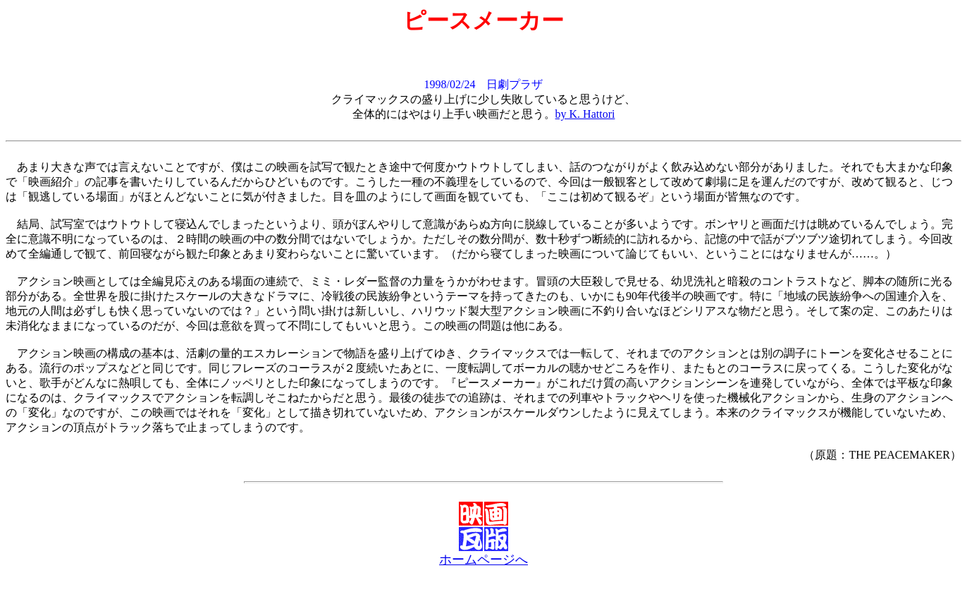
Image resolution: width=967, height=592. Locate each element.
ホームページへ (483, 559)
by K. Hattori (585, 114)
